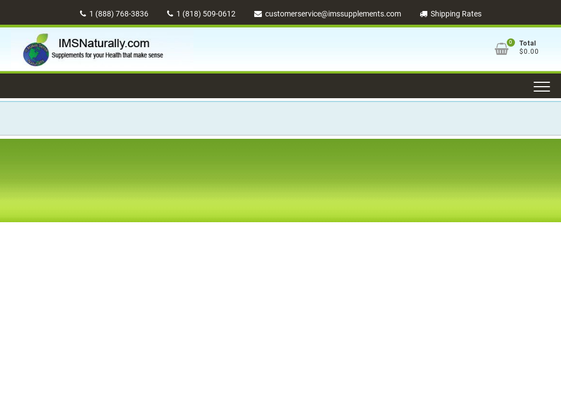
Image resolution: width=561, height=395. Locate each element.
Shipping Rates (451, 13)
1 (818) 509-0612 (201, 13)
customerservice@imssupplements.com (327, 13)
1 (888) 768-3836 (114, 13)
